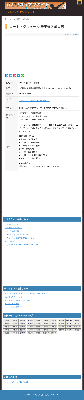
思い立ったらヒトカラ (13, 297)
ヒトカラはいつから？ (13, 228)
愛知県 (7, 327)
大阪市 (69, 34)
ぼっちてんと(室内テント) (15, 307)
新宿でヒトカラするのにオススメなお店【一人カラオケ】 (27, 294)
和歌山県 (77, 327)
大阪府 (75, 34)
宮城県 (30, 320)
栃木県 (22, 324)
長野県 (53, 324)
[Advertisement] (42, 55)
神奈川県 (69, 320)
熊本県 (22, 333)
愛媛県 (61, 330)
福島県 (53, 320)
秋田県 (38, 320)
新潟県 (46, 324)
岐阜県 (15, 327)
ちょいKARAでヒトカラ (14, 241)
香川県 (53, 330)
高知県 (69, 330)
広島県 (30, 330)
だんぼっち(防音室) (12, 304)
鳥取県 (7, 330)
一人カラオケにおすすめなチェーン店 (20, 238)
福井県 (77, 324)
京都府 (53, 327)
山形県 (46, 320)
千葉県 (7, 324)
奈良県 (69, 327)
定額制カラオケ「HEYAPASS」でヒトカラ (22, 245)
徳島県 (46, 330)
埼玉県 (77, 320)
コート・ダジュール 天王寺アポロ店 (34, 101)
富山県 (61, 324)
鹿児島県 (46, 333)
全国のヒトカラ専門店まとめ (16, 234)
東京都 (61, 320)
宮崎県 (38, 333)
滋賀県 (61, 327)
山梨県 (38, 324)
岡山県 (22, 330)
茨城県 (15, 324)
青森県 (15, 320)
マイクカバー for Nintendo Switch (18, 300)
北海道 (7, 320)
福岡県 (77, 330)
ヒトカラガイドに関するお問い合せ (19, 382)
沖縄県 (53, 333)
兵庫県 (46, 327)
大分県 (30, 333)
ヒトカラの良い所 (12, 231)
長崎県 (15, 333)
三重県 (30, 327)
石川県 (69, 324)
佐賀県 (7, 333)
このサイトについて (13, 224)
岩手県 (22, 320)
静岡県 (22, 327)
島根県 (15, 330)
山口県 (38, 330)
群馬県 (30, 324)
